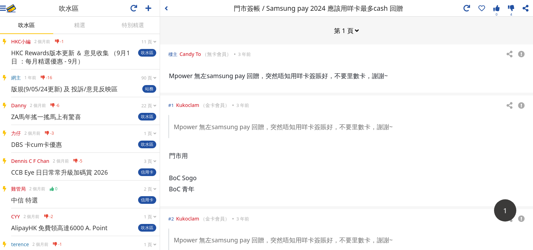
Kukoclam (187, 104)
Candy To (190, 53)
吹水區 (26, 25)
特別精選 (133, 25)
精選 (79, 25)
